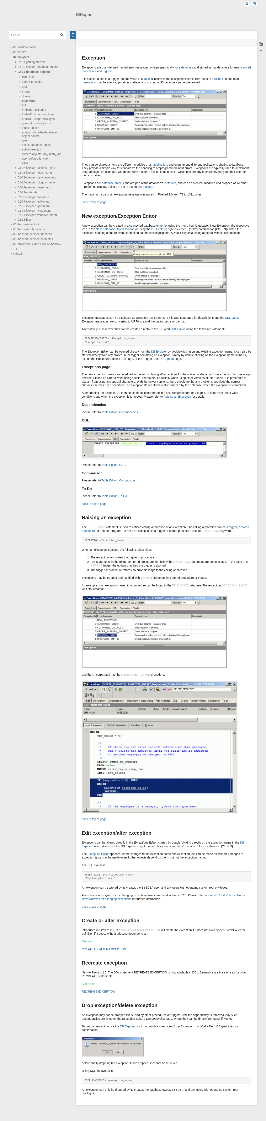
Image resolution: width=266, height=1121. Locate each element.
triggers (108, 71)
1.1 (15, 249)
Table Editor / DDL (113, 464)
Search (62, 35)
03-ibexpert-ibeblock (26, 224)
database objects (113, 183)
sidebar (18, 253)
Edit (123, 358)
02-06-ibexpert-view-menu (35, 210)
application (160, 164)
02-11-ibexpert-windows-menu (37, 215)
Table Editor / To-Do (114, 496)
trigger (26, 91)
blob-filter (28, 76)
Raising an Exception (177, 396)
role (24, 140)
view (25, 163)
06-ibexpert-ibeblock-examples (33, 239)
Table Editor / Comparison (118, 480)
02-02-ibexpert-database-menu (38, 66)
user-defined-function (35, 158)
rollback (219, 79)
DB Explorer (145, 186)
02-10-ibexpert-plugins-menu (36, 182)
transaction (89, 82)
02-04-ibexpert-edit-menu (34, 201)
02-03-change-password (33, 197)
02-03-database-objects (34, 71)
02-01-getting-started (31, 62)
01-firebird (19, 52)
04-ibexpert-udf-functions (29, 229)
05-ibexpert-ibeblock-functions (32, 234)
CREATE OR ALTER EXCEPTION (104, 949)
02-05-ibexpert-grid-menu (34, 206)
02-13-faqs (25, 219)
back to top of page (94, 202)
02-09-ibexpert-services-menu (37, 177)
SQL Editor (178, 329)
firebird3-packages (34, 109)
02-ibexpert (21, 57)
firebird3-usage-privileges (38, 119)
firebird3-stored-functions (38, 114)
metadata (170, 183)
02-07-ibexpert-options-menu (36, 167)
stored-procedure (33, 81)
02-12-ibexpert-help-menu (34, 187)
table (25, 86)
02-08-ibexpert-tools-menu (35, 172)
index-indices (30, 127)
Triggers (168, 358)
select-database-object (36, 145)
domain (27, 96)
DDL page (231, 317)
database (187, 67)
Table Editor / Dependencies (119, 412)
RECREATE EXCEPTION (98, 991)
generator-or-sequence (37, 123)
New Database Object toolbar (115, 229)
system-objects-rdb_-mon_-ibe (41, 154)
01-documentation (25, 47)
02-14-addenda (27, 192)
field (24, 105)
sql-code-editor (31, 149)
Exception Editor (98, 854)
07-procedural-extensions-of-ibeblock (37, 244)
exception (29, 101)
